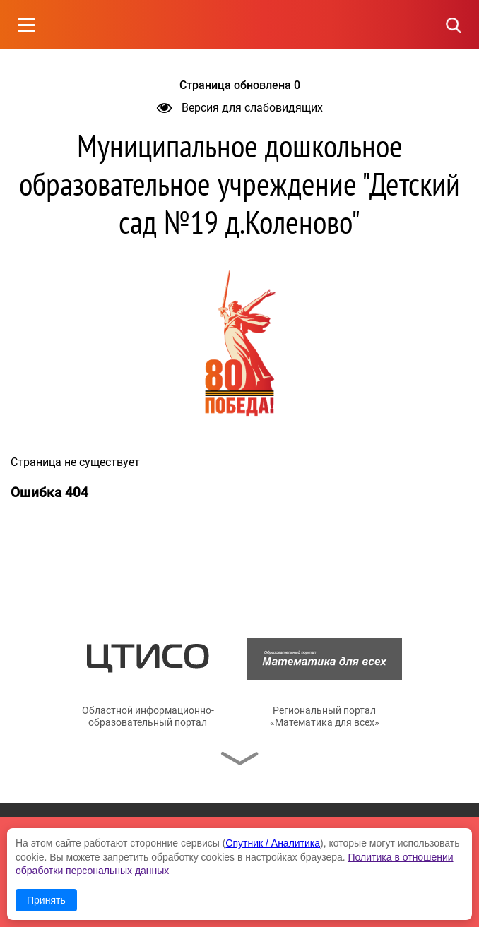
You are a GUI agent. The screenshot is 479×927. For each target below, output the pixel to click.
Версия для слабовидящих (240, 107)
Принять (46, 900)
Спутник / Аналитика (272, 843)
